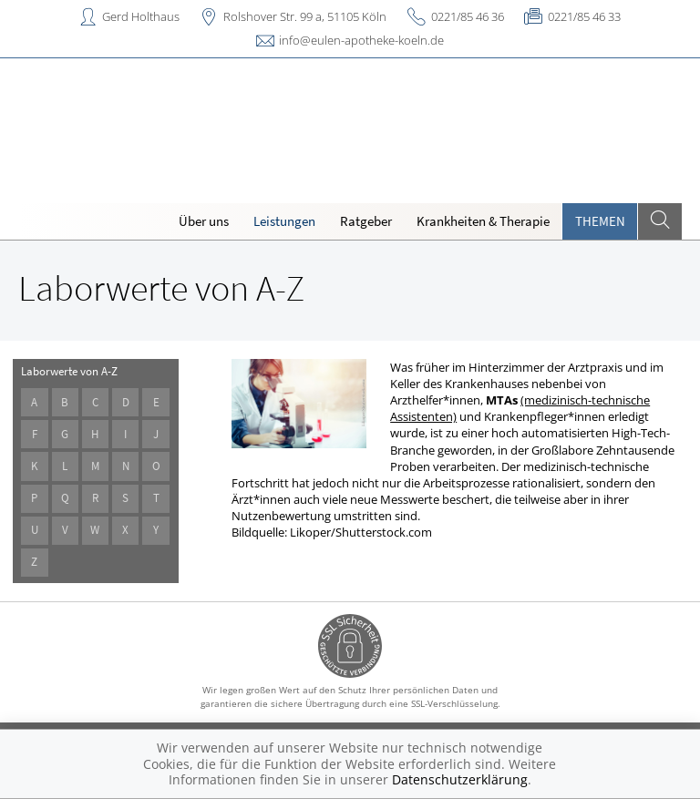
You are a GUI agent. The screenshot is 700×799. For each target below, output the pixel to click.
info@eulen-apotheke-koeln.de (361, 40)
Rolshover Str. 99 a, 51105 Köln (304, 16)
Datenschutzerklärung (460, 779)
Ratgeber (366, 221)
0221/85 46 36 (467, 16)
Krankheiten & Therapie (483, 221)
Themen (600, 221)
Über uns (204, 221)
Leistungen (284, 221)
